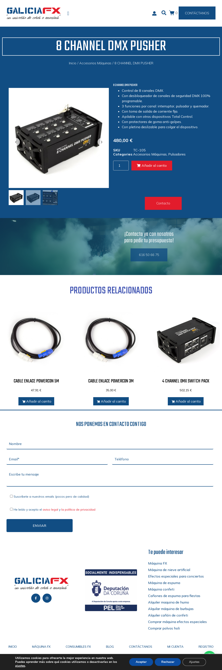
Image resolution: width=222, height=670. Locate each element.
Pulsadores (177, 154)
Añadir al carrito (152, 165)
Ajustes (194, 662)
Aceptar (141, 662)
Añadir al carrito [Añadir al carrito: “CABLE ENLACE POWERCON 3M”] (111, 401)
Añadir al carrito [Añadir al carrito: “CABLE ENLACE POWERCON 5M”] (36, 401)
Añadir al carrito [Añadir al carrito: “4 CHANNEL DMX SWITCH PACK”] (186, 401)
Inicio (72, 63)
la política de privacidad (78, 509)
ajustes (20, 666)
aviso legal (50, 509)
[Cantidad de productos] (121, 165)
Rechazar (167, 662)
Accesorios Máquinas (95, 63)
